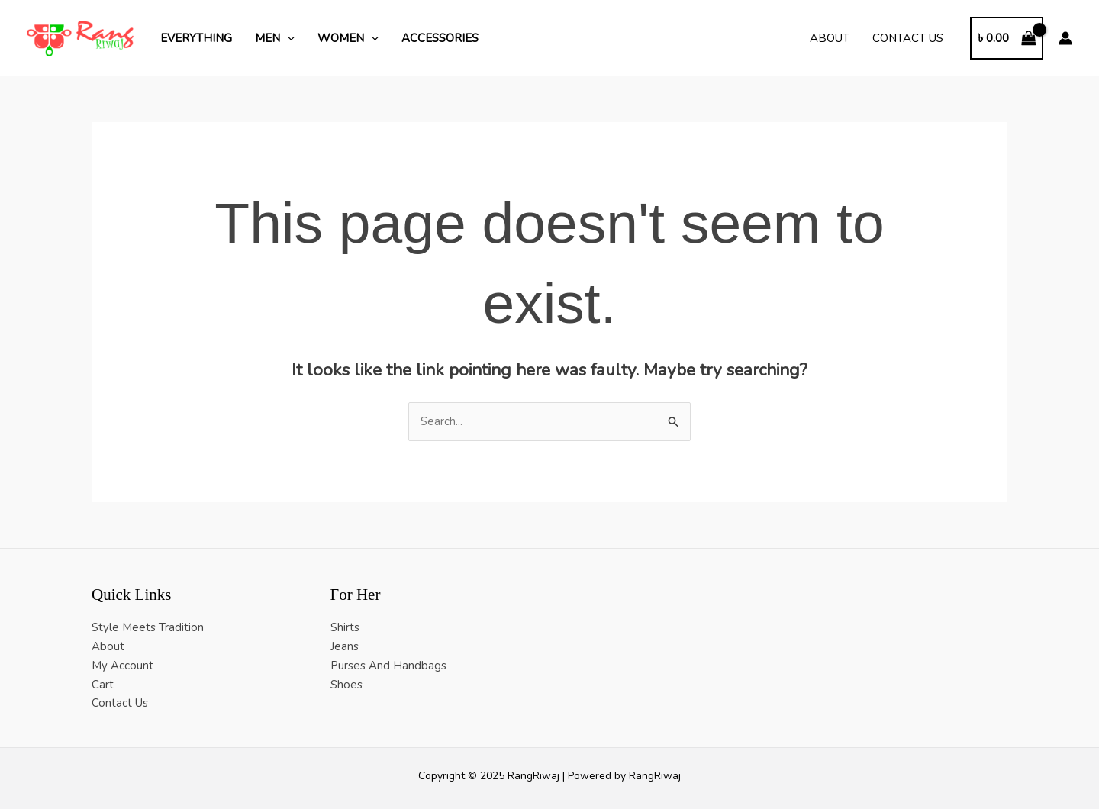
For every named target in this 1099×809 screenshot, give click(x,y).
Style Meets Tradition (148, 627)
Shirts (344, 627)
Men (275, 38)
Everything (196, 38)
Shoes (346, 684)
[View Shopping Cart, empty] (1006, 38)
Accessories (440, 38)
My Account (122, 665)
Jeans (344, 646)
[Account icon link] (1065, 38)
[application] (287, 38)
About (829, 38)
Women (348, 38)
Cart (103, 684)
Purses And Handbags (388, 665)
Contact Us (907, 38)
